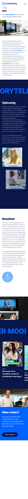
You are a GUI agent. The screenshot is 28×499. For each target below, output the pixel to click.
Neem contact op (10, 434)
